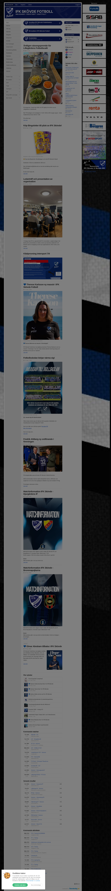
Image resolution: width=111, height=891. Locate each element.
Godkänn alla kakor (20, 885)
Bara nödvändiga (36, 885)
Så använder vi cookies (33, 880)
